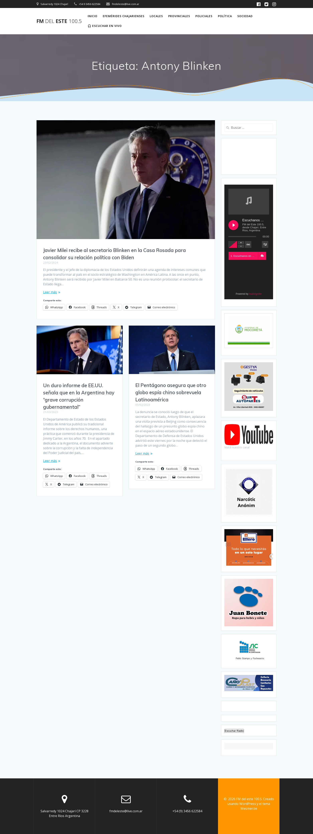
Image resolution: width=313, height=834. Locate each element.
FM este (59, 21)
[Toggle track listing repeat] (248, 244)
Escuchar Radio (234, 730)
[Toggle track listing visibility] (265, 244)
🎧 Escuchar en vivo (105, 26)
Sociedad (245, 16)
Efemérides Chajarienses (123, 16)
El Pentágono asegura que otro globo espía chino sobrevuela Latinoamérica (170, 392)
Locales (156, 16)
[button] (262, 256)
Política (225, 16)
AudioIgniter (255, 293)
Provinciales (179, 16)
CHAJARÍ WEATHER (248, 156)
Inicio (92, 16)
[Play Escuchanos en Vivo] (233, 225)
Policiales (203, 16)
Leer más (50, 292)
